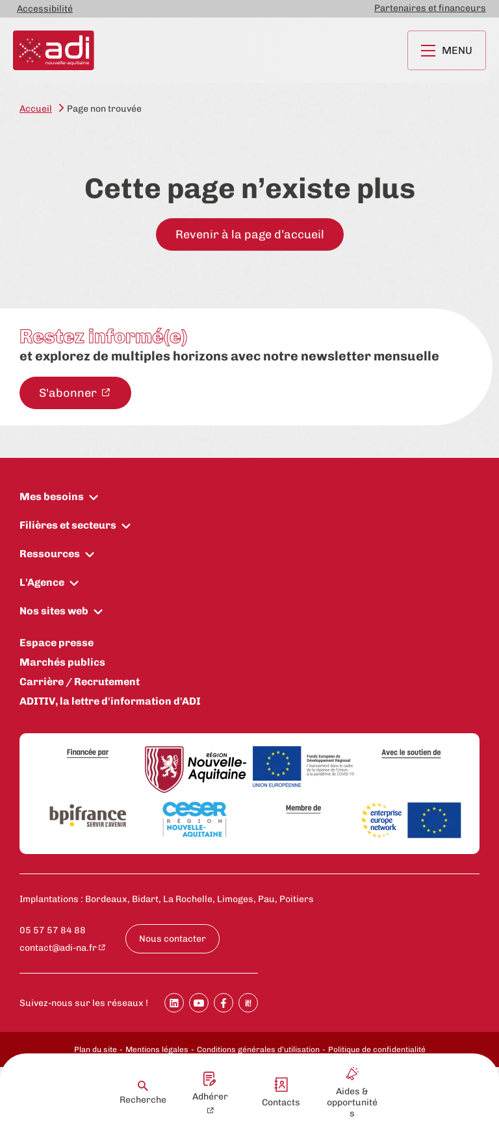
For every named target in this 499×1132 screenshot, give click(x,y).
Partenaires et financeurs (430, 8)
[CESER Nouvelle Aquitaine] (195, 820)
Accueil (35, 108)
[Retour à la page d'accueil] (53, 50)
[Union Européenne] (303, 767)
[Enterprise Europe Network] (411, 821)
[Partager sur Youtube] (199, 1003)
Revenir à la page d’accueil (249, 234)
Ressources (49, 553)
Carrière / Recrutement (79, 681)
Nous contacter (172, 938)
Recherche (143, 1093)
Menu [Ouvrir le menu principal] (446, 50)
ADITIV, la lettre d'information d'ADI (110, 701)
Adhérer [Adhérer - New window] (210, 1087)
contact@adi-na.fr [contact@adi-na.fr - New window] (58, 947)
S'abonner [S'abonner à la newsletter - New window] (69, 393)
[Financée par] (87, 753)
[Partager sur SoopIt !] (248, 1003)
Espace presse (56, 642)
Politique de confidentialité (377, 1049)
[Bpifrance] (87, 816)
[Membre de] (303, 808)
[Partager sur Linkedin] (174, 1003)
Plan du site (95, 1049)
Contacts (281, 1092)
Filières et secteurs (67, 525)
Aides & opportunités (352, 1092)
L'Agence (41, 582)
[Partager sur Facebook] (223, 1003)
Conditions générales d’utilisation (258, 1049)
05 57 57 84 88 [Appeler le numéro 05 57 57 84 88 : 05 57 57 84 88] (52, 930)
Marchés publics (62, 662)
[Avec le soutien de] (411, 753)
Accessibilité (45, 8)
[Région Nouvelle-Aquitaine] (195, 770)
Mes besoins (51, 496)
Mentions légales (156, 1049)
